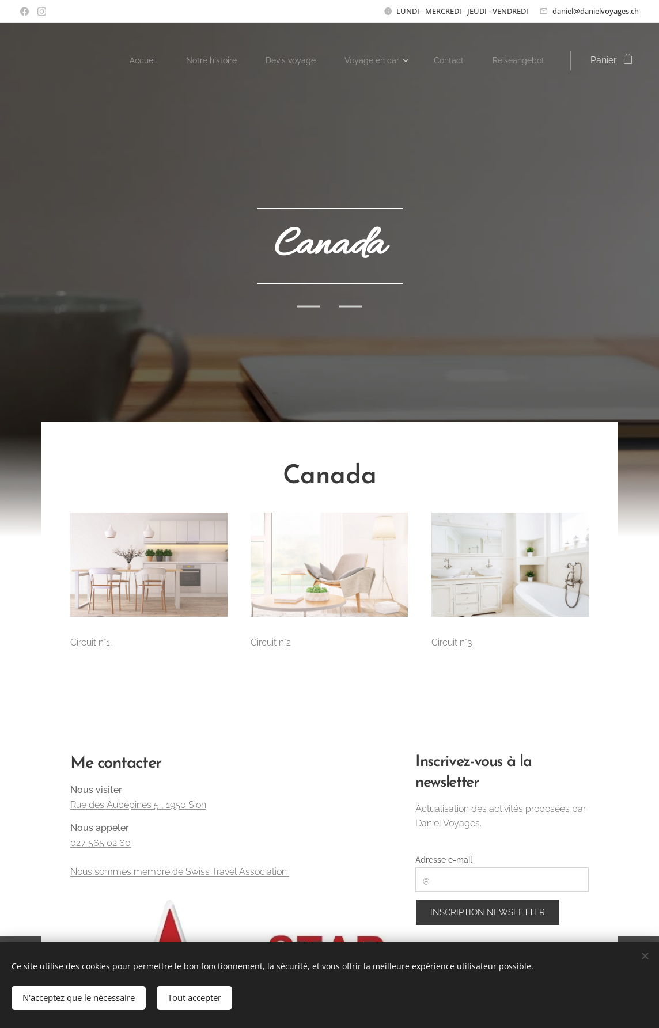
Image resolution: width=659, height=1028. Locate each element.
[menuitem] (150, 60)
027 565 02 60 (100, 842)
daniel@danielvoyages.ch (595, 11)
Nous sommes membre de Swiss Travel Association (179, 871)
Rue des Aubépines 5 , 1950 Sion (138, 804)
